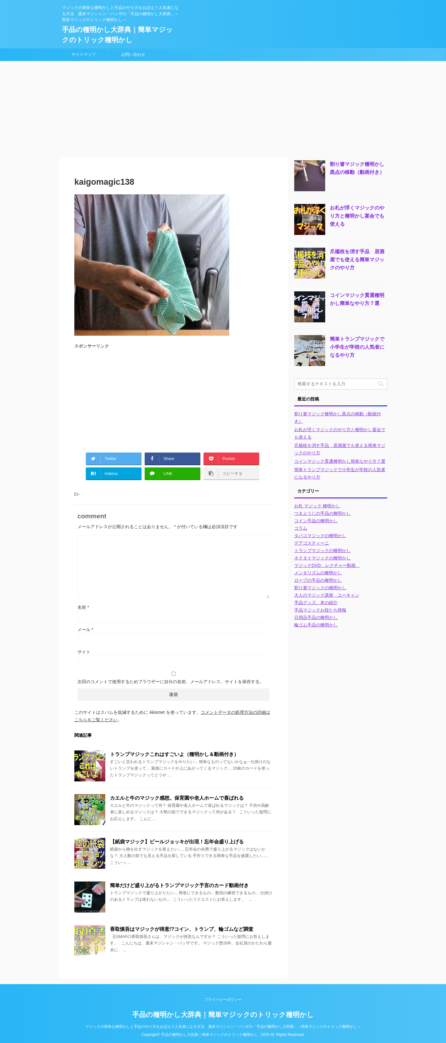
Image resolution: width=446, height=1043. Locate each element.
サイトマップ (84, 54)
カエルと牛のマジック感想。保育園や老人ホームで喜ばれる (177, 798)
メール (85, 629)
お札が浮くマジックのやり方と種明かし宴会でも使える (357, 216)
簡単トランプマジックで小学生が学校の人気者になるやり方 (357, 347)
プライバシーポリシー (223, 999)
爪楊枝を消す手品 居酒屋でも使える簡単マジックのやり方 (357, 259)
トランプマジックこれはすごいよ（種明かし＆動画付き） (174, 754)
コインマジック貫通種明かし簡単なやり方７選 (339, 461)
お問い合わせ (133, 54)
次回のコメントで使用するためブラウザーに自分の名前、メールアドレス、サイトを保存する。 (170, 681)
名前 (83, 607)
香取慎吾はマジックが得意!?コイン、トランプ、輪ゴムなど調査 (181, 929)
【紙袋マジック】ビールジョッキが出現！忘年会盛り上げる (177, 841)
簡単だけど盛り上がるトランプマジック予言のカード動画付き (179, 885)
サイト (83, 651)
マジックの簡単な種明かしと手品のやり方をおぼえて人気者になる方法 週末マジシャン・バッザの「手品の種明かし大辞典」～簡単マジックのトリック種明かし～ (223, 1026)
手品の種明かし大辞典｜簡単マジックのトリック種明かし (223, 1015)
